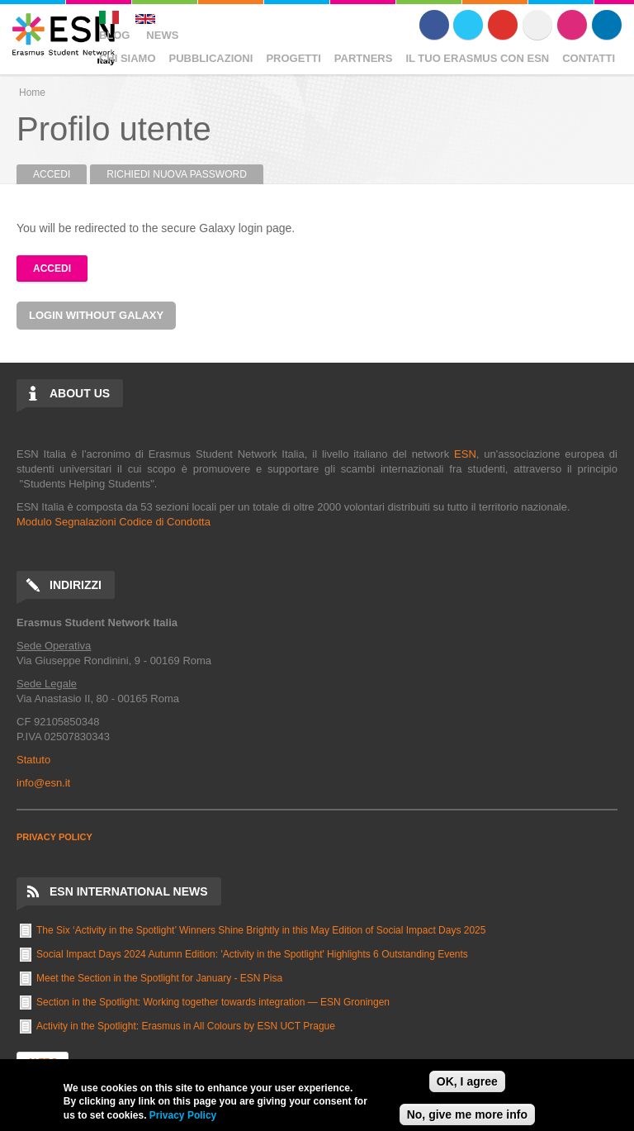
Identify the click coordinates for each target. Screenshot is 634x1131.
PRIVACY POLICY (54, 837)
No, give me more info (467, 1114)
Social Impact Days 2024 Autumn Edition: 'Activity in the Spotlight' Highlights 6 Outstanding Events (252, 954)
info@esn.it (43, 783)
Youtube (503, 25)
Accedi (60, 174)
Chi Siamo (127, 58)
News (162, 35)
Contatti (588, 58)
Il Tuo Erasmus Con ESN (477, 58)
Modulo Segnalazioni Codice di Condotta (114, 522)
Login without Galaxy (96, 315)
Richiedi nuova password (176, 174)
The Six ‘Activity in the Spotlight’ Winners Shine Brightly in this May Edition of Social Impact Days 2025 (260, 930)
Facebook (434, 25)
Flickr (537, 25)
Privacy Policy (182, 1115)
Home (32, 92)
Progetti (293, 58)
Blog (114, 35)
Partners (363, 58)
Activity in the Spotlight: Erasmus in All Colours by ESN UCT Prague (185, 1026)
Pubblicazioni (211, 58)
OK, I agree (467, 1081)
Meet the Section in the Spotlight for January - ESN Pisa (159, 978)
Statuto (33, 759)
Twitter (468, 25)
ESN (465, 454)
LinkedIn (607, 25)
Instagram (572, 25)
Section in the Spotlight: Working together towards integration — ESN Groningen (213, 1002)
